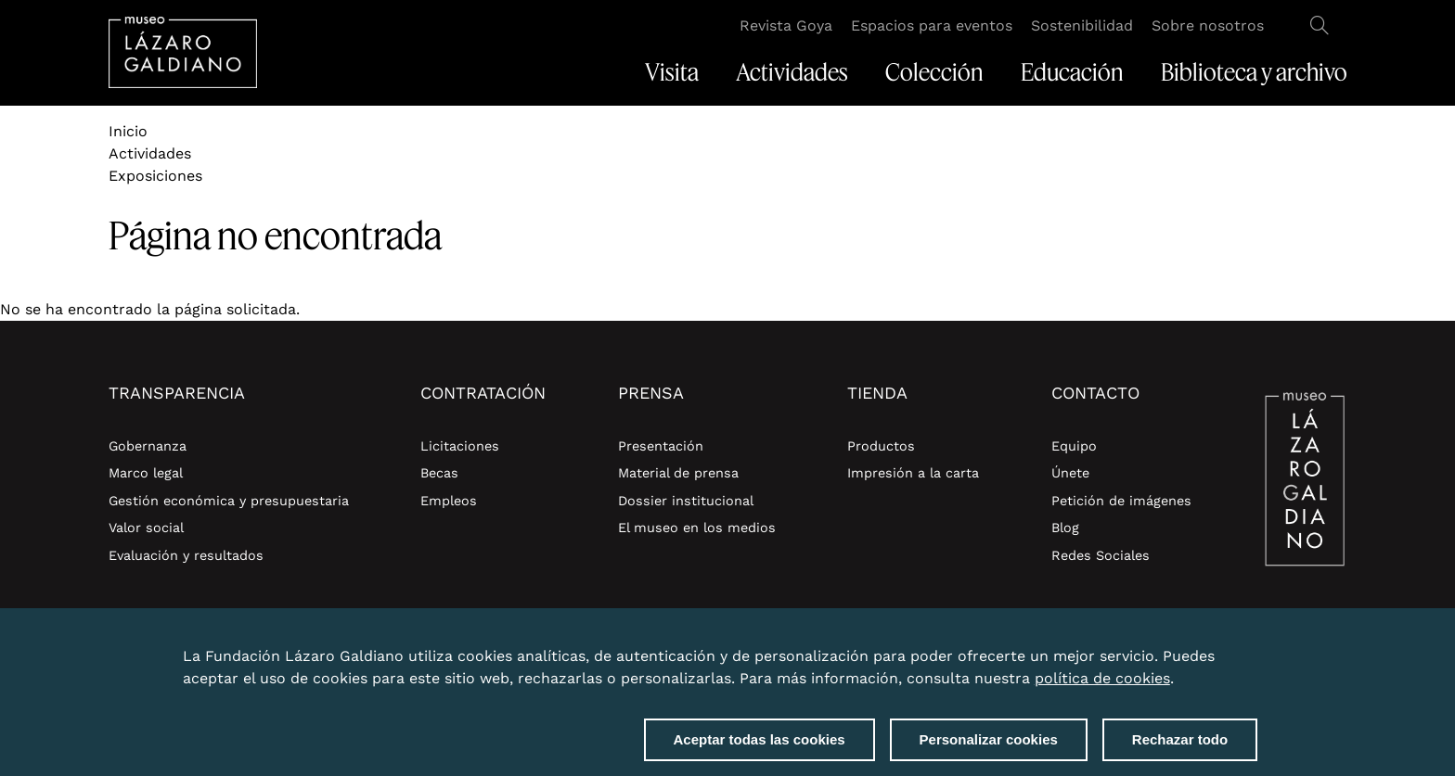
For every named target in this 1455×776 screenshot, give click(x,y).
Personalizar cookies (989, 749)
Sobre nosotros (1208, 25)
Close (1253, 654)
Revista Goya (786, 25)
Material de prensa (678, 472)
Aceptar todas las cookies (759, 749)
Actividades (792, 72)
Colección (934, 72)
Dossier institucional (685, 500)
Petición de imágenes (1121, 500)
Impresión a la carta (913, 472)
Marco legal (146, 472)
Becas (439, 472)
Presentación (660, 446)
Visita (672, 72)
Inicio (128, 131)
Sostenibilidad (1082, 25)
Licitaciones (459, 446)
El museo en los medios (697, 527)
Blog (1065, 527)
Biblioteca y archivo (1254, 72)
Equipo (1074, 446)
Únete (1070, 472)
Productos (881, 446)
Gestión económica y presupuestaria (229, 500)
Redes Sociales (1100, 555)
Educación (1072, 72)
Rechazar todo (1180, 749)
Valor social (146, 527)
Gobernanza (148, 446)
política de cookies (1102, 687)
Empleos (448, 500)
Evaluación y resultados (186, 555)
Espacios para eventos (931, 25)
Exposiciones (155, 175)
